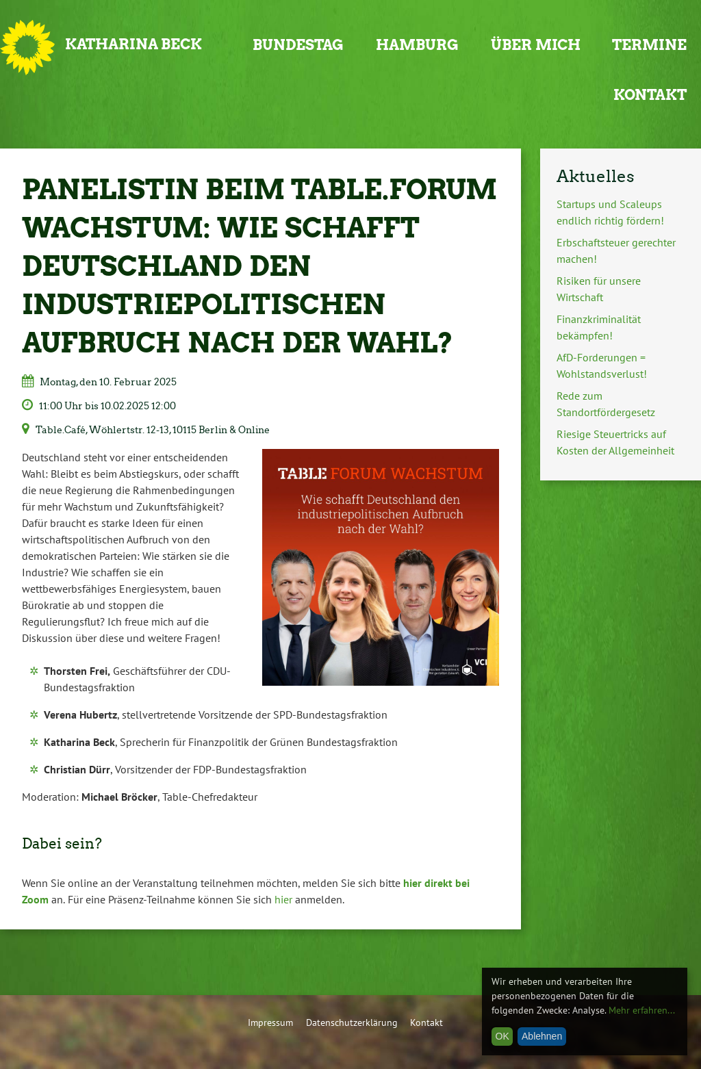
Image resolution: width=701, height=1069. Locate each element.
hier (283, 899)
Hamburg (417, 44)
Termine (649, 44)
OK (502, 1036)
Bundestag (298, 44)
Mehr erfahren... (642, 1010)
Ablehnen (542, 1036)
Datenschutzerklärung (352, 1022)
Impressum (270, 1022)
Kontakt (650, 94)
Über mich (536, 44)
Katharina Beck (133, 44)
